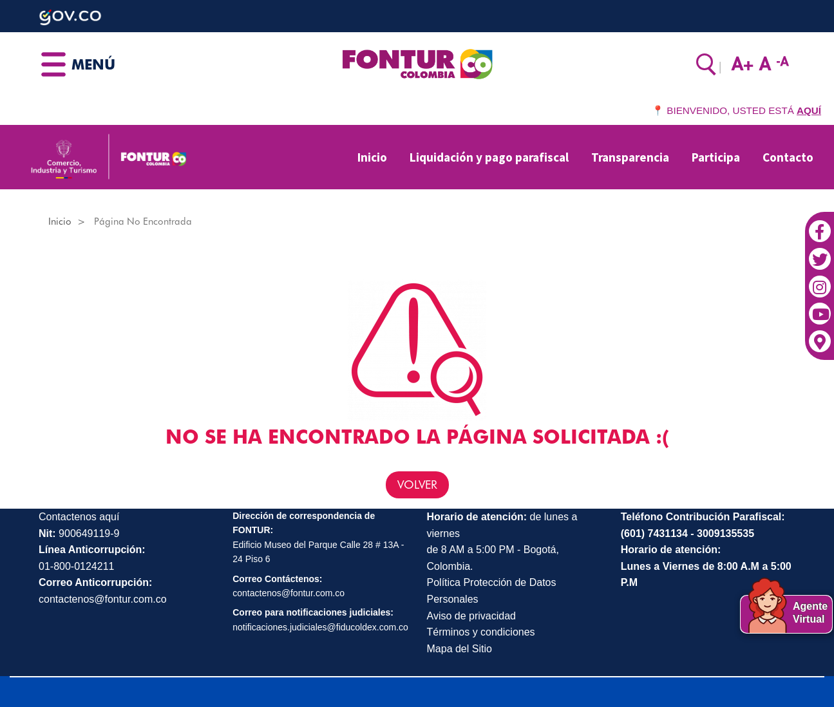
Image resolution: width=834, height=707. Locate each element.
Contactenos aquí (79, 516)
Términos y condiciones (481, 632)
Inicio (372, 157)
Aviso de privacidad (471, 615)
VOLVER (417, 484)
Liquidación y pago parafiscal (489, 157)
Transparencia (630, 157)
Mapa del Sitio (459, 648)
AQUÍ (809, 110)
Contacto (788, 157)
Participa (716, 157)
